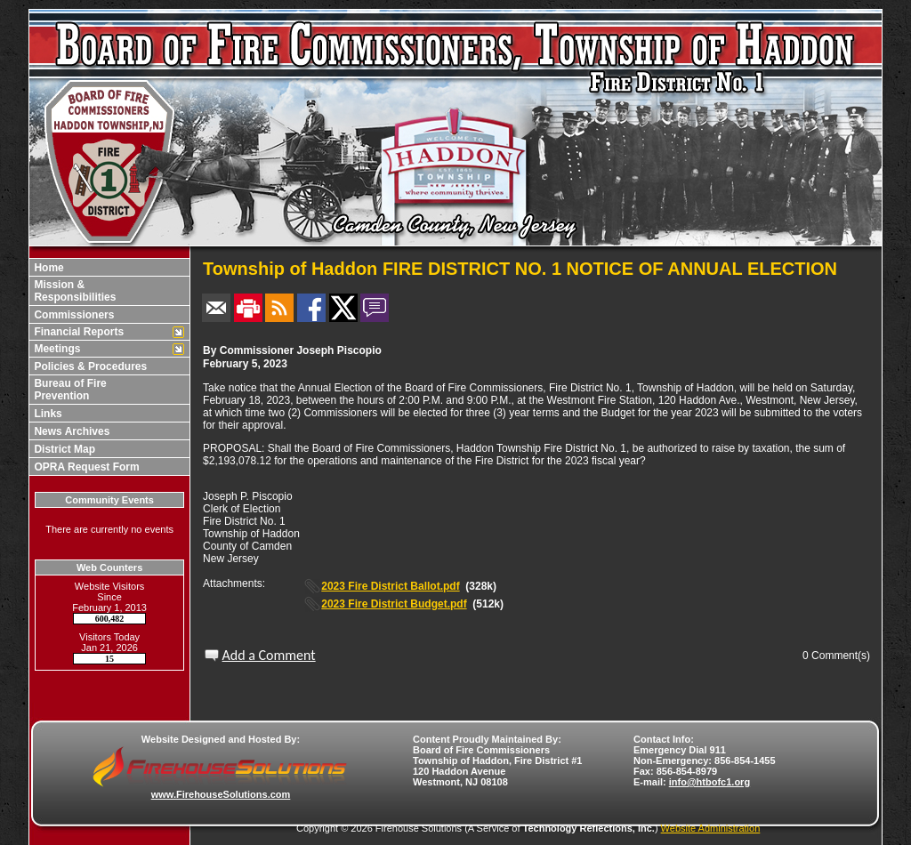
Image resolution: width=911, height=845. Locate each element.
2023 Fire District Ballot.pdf (390, 586)
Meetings (55, 348)
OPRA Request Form (85, 467)
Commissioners (72, 315)
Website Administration (711, 828)
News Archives (70, 431)
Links (46, 413)
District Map (63, 449)
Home (47, 268)
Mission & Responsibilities (73, 290)
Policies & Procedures (89, 366)
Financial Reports (77, 332)
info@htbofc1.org (709, 782)
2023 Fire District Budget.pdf (393, 604)
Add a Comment (269, 655)
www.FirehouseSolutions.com (221, 794)
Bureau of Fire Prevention (69, 389)
